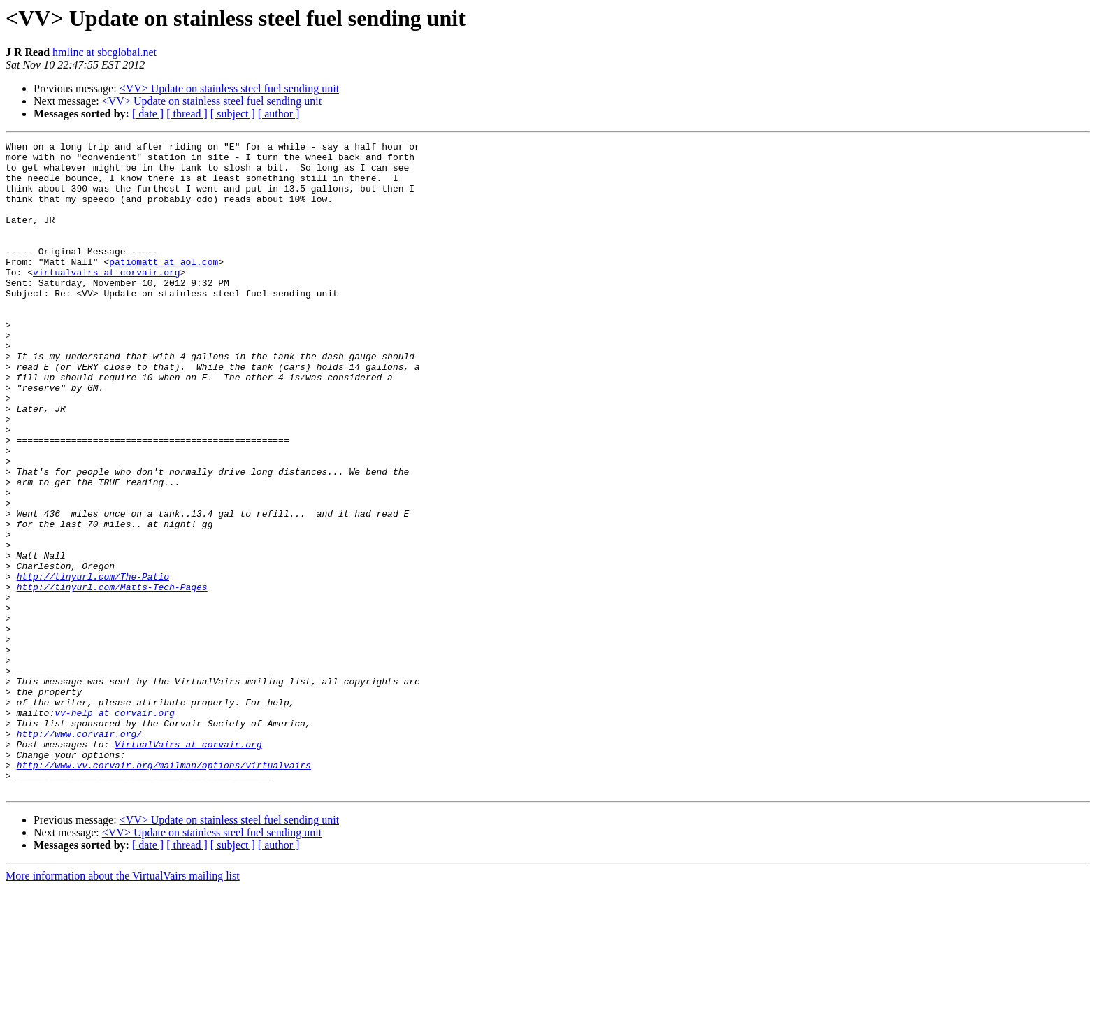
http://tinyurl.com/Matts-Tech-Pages (112, 677)
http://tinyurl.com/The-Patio (93, 664)
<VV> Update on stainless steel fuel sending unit (229, 88)
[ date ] (148, 114)
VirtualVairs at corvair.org (188, 865)
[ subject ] (232, 114)
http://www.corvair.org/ (79, 853)
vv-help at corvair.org (115, 828)
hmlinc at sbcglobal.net (104, 52)
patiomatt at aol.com (163, 286)
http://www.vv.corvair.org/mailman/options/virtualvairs (164, 890)
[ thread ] (187, 114)
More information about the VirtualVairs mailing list (123, 1006)
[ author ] (279, 114)
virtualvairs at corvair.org (106, 299)
